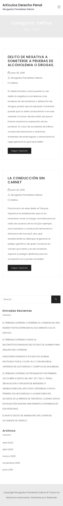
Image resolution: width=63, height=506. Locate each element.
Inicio (26, 29)
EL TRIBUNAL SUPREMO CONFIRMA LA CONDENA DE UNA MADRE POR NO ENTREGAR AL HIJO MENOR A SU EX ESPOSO (31, 327)
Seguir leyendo (19, 150)
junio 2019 (8, 469)
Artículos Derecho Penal (22, 5)
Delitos (14, 83)
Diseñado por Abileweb (44, 497)
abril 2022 (8, 442)
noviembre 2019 (11, 463)
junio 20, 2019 (18, 189)
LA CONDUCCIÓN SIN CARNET (26, 180)
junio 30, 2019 (18, 72)
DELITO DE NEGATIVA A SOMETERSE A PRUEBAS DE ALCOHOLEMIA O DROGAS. (31, 60)
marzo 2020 (9, 456)
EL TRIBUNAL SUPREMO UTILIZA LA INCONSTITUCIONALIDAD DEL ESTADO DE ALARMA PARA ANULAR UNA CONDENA (31, 344)
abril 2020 (8, 449)
